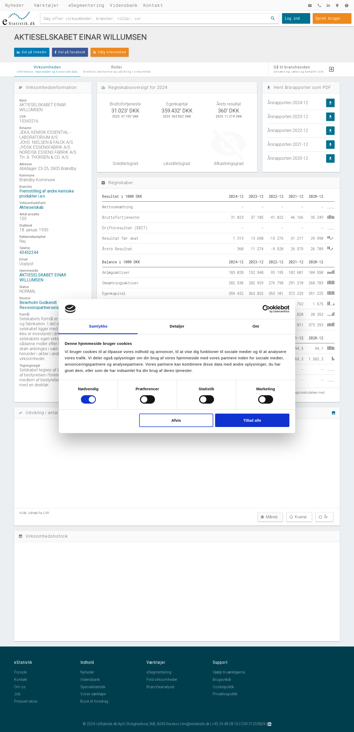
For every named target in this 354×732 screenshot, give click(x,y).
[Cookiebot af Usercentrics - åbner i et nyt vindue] (266, 309)
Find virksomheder (162, 679)
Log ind (292, 18)
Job (17, 694)
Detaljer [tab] (177, 326)
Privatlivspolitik (225, 694)
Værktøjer (46, 5)
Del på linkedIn (32, 52)
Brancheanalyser (161, 687)
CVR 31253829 (253, 724)
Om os (19, 687)
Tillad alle (252, 420)
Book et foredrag (94, 701)
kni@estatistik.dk (196, 724)
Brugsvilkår (222, 679)
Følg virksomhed (109, 52)
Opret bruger (328, 18)
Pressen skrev (26, 701)
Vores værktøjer (93, 694)
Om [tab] (255, 326)
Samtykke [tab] (98, 326)
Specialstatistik (92, 687)
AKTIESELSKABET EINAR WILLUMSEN (42, 277)
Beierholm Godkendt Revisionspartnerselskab (42, 305)
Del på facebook (70, 52)
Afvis (176, 420)
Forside (20, 672)
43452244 (28, 252)
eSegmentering (87, 5)
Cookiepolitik (223, 687)
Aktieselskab (31, 207)
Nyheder (14, 5)
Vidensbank (124, 5)
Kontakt (153, 5)
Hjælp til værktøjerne (229, 672)
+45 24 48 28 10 (225, 724)
